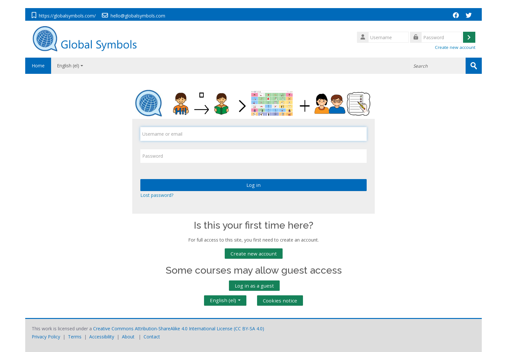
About (128, 336)
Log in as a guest (254, 285)
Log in (253, 185)
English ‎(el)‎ (70, 65)
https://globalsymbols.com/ (67, 16)
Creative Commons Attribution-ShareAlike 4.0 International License (162, 328)
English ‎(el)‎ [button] (225, 299)
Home (38, 65)
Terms (74, 336)
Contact (152, 336)
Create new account (455, 47)
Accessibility (101, 336)
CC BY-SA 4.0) (249, 328)
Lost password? (156, 195)
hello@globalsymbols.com (138, 16)
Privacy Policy (46, 336)
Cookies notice (280, 300)
